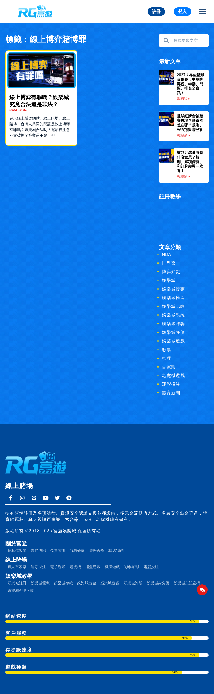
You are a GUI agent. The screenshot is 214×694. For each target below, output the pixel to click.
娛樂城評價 (173, 332)
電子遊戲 (57, 567)
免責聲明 (57, 550)
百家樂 (169, 366)
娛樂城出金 (86, 583)
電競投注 (151, 567)
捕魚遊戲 (92, 567)
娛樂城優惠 (173, 289)
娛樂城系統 (173, 315)
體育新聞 (171, 392)
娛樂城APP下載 (21, 590)
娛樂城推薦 (173, 297)
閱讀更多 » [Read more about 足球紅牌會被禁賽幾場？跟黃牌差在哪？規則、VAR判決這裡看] (183, 135)
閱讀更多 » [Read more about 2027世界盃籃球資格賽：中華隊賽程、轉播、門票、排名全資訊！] (183, 98)
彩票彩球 (131, 567)
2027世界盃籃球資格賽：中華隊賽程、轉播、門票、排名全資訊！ (190, 84)
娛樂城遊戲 (173, 340)
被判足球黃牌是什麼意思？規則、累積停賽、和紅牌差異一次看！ (190, 161)
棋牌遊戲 (112, 567)
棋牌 (166, 358)
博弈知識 (171, 271)
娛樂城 (169, 280)
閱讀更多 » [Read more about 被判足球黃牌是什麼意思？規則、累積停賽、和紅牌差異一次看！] (183, 176)
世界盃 (169, 263)
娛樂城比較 (173, 306)
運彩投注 (171, 384)
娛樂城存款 (63, 583)
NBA (166, 254)
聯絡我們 (116, 550)
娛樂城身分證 (158, 583)
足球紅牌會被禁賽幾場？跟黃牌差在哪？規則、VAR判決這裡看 (190, 123)
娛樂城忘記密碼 (187, 583)
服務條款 (77, 550)
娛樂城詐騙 (173, 323)
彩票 (166, 349)
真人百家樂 (17, 567)
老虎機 (75, 567)
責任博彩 (38, 550)
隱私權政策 (17, 550)
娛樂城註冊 (17, 583)
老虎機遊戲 (173, 375)
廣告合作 (96, 550)
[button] (202, 11)
